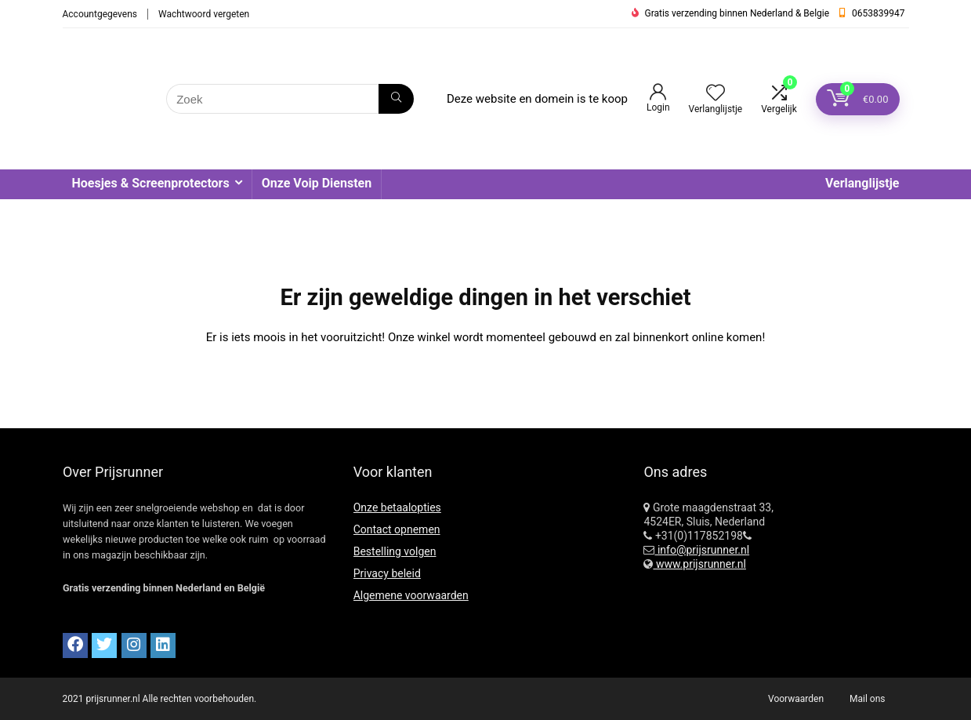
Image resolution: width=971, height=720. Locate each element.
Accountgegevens (100, 14)
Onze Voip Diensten (316, 183)
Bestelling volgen (395, 551)
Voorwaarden (796, 698)
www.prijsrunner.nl (699, 564)
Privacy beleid (387, 573)
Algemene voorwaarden (411, 595)
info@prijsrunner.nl (701, 550)
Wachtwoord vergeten (203, 14)
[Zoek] (396, 99)
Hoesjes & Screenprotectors (151, 183)
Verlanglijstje (862, 183)
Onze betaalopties (397, 507)
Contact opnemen (396, 529)
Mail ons (867, 698)
